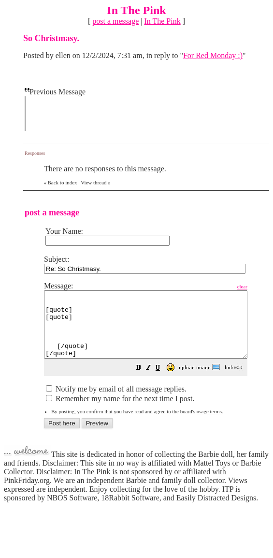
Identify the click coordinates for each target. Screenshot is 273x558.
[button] (163, 381)
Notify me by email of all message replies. (116, 402)
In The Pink (162, 21)
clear (266, 286)
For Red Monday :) (213, 55)
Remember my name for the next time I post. (120, 411)
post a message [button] (115, 21)
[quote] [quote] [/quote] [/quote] (158, 331)
